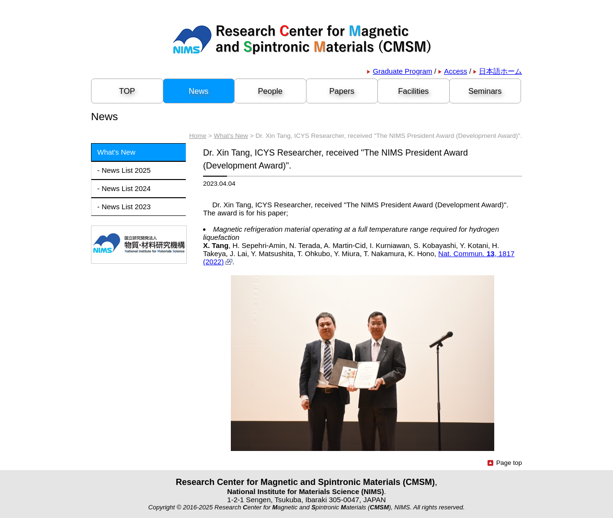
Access (452, 71)
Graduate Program (399, 71)
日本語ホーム (497, 71)
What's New (231, 135)
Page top (505, 462)
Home (197, 135)
